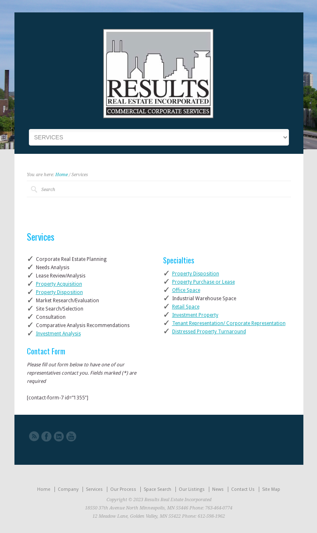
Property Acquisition (59, 284)
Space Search (157, 489)
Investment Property (195, 315)
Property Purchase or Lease (203, 282)
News (218, 489)
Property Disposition (59, 292)
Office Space (186, 290)
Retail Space (185, 307)
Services (94, 489)
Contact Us (243, 489)
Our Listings (192, 489)
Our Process (123, 489)
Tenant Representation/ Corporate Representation (229, 323)
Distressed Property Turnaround (209, 332)
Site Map (271, 489)
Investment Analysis (58, 334)
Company (68, 489)
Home (61, 174)
